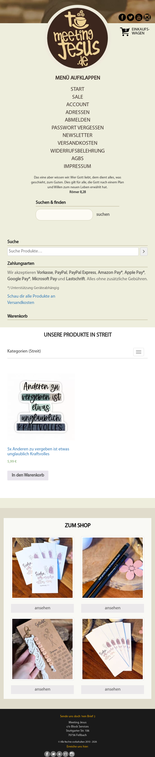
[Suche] (144, 251)
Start (77, 89)
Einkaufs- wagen (141, 31)
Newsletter (77, 135)
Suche (13, 242)
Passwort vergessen (78, 128)
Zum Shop (77, 526)
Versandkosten (77, 143)
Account (77, 105)
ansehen (42, 608)
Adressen (77, 112)
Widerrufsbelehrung (77, 151)
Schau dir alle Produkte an (31, 296)
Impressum (77, 166)
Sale (77, 97)
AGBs (77, 159)
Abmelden (77, 120)
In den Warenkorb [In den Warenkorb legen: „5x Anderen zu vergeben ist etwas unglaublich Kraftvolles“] (28, 475)
